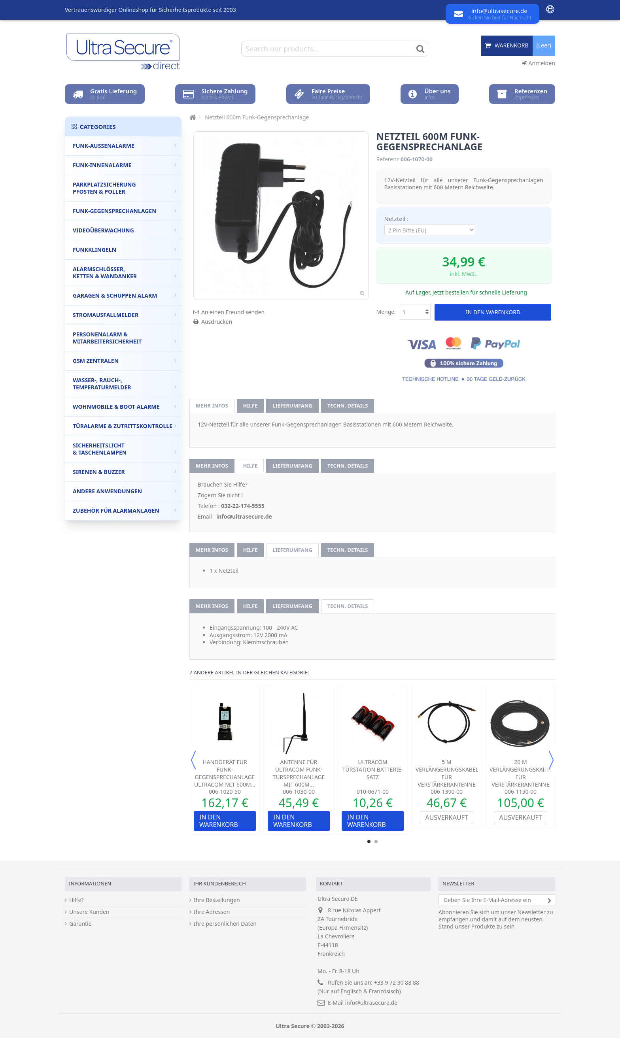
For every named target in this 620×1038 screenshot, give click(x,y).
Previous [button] (193, 760)
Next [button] (551, 760)
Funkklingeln (124, 249)
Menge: (386, 311)
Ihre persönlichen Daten (225, 923)
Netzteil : (397, 219)
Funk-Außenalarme (124, 145)
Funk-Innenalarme (124, 165)
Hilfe (250, 405)
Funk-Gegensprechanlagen (124, 211)
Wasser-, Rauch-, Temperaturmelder (124, 383)
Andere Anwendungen (124, 491)
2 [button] (376, 841)
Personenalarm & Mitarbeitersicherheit (124, 337)
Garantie (80, 923)
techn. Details (347, 405)
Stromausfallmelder (124, 315)
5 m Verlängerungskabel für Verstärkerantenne (447, 773)
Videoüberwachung (124, 230)
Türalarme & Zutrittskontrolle (124, 426)
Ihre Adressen (212, 911)
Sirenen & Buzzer (124, 472)
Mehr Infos (212, 405)
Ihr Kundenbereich (219, 883)
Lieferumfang (292, 405)
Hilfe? (76, 900)
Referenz (387, 159)
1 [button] (368, 841)
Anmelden (538, 63)
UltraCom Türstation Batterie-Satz (372, 769)
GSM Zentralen (124, 360)
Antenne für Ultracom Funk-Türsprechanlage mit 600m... (298, 773)
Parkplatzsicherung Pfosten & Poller (124, 188)
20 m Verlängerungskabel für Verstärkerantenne (521, 773)
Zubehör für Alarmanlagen (124, 510)
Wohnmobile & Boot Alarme (124, 406)
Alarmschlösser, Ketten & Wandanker (124, 272)
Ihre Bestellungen (217, 900)
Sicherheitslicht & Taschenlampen (124, 449)
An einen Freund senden (233, 312)
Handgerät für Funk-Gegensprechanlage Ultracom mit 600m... (224, 773)
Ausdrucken (216, 321)
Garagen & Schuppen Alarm (124, 295)
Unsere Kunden (89, 911)
